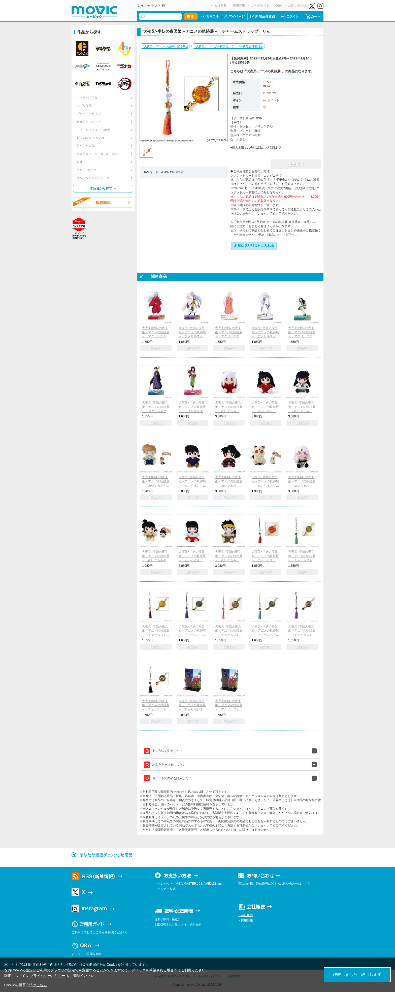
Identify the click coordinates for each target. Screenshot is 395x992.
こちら (41, 985)
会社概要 (220, 5)
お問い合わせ (297, 5)
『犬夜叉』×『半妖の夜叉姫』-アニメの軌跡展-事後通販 (228, 46)
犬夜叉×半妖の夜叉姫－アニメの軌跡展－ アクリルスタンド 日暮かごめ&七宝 (301, 336)
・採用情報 (245, 920)
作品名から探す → (103, 188)
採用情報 (239, 5)
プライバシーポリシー (47, 976)
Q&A (279, 5)
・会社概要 (245, 915)
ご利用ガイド (260, 5)
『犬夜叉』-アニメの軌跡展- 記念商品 (164, 46)
